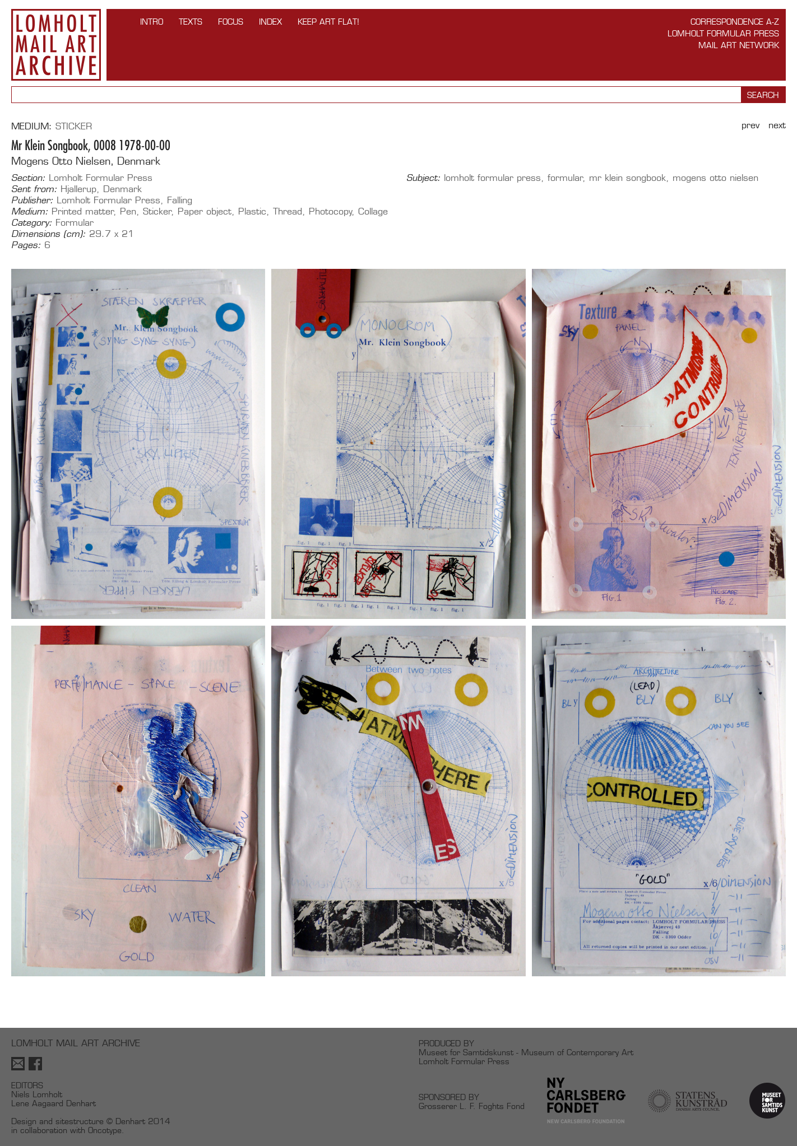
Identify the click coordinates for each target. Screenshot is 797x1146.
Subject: (423, 178)
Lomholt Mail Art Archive (56, 45)
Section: (28, 178)
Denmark (122, 189)
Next (777, 125)
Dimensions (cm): (48, 234)
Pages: (26, 245)
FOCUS (230, 21)
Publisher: (32, 200)
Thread (287, 211)
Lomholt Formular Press (723, 33)
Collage (373, 211)
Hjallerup (78, 189)
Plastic (252, 211)
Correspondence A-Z (735, 21)
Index (270, 21)
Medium (30, 126)
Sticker (73, 126)
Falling (179, 200)
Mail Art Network (738, 45)
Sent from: (34, 189)
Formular (74, 222)
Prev (750, 125)
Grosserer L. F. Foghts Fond (472, 1106)
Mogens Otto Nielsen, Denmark (85, 161)
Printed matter (83, 211)
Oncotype (105, 1130)
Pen (128, 211)
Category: (31, 223)
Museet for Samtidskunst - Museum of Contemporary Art (526, 1052)
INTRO (151, 21)
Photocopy (330, 211)
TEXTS (190, 21)
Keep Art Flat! (328, 21)
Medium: (29, 211)
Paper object (204, 211)
